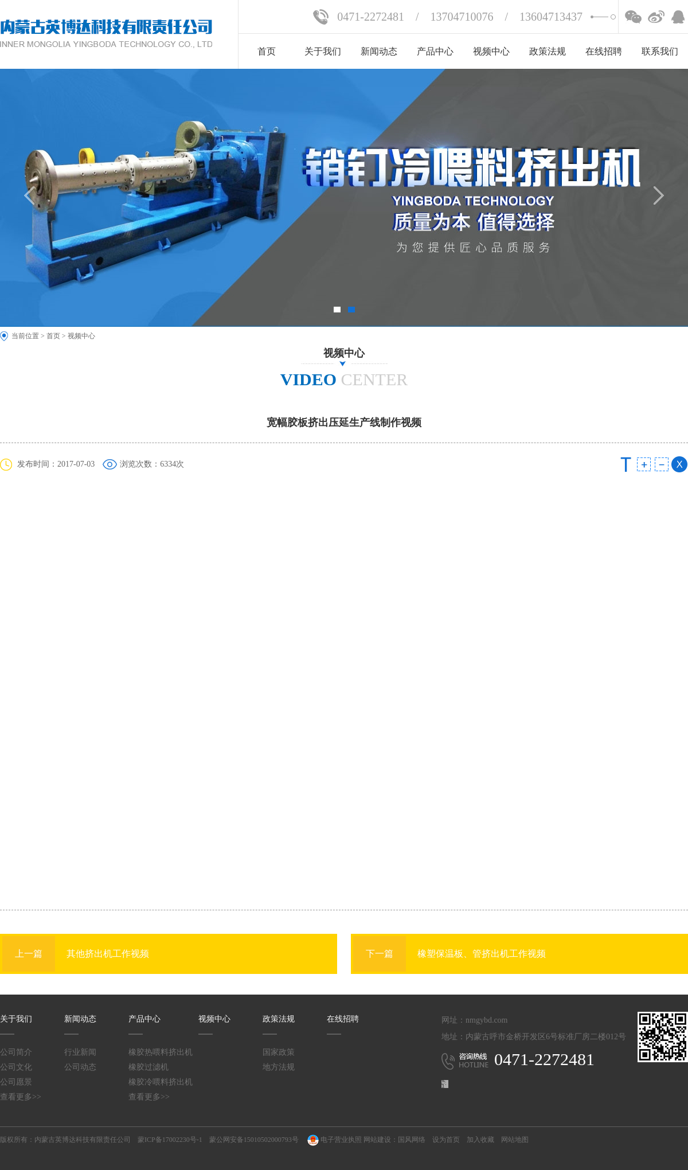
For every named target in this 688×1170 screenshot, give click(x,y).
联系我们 (660, 51)
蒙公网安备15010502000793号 (254, 1140)
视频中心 (491, 51)
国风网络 (411, 1140)
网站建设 (377, 1140)
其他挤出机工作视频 (75, 954)
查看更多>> (20, 1097)
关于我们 (322, 51)
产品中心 (435, 51)
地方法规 (279, 1067)
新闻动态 (379, 51)
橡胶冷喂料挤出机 (160, 1082)
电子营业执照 (334, 1140)
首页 (266, 51)
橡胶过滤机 (148, 1067)
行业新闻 (80, 1052)
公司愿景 (16, 1082)
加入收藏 (480, 1140)
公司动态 (80, 1067)
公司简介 (16, 1052)
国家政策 (279, 1052)
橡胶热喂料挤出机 (160, 1052)
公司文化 (16, 1067)
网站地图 (515, 1140)
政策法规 (547, 51)
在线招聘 (603, 51)
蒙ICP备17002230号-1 (170, 1140)
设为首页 (446, 1140)
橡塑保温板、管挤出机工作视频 (449, 954)
